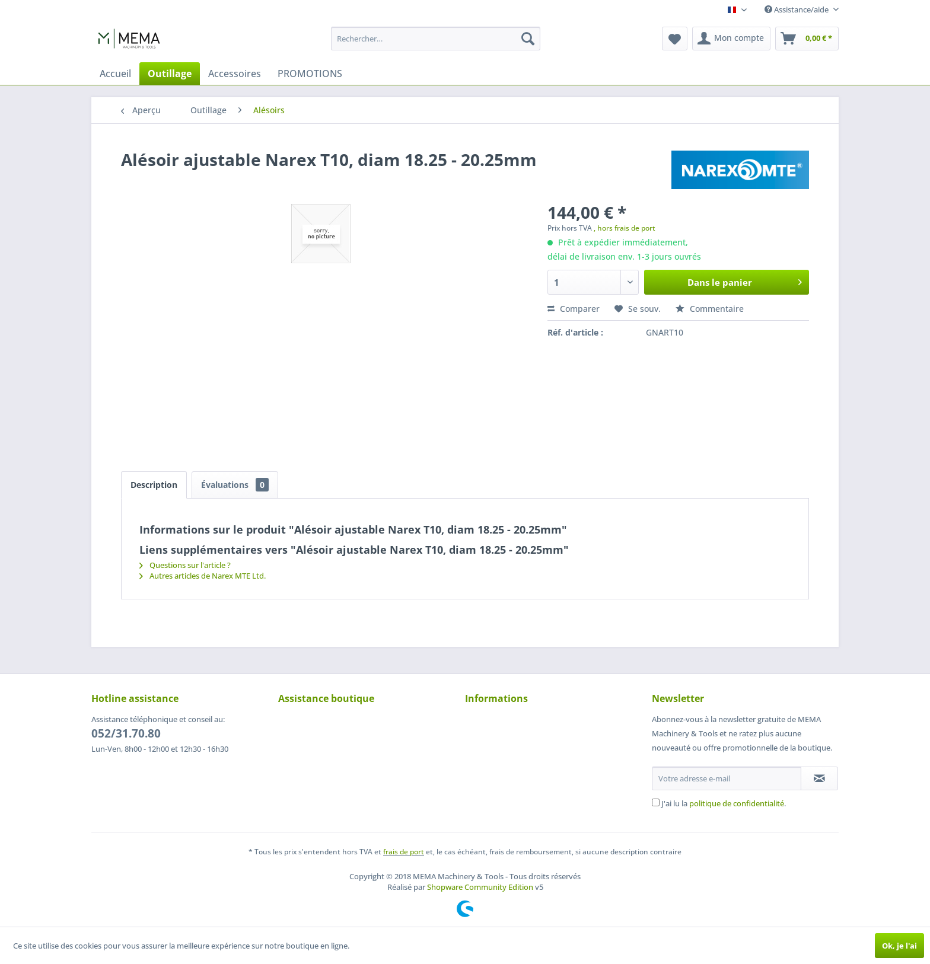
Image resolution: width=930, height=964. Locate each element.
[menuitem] (435, 38)
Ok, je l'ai (899, 945)
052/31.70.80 (126, 733)
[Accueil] (115, 73)
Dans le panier (744, 280)
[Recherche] (527, 38)
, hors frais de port (624, 228)
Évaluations (235, 484)
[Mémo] (674, 38)
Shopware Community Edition (480, 887)
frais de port (403, 852)
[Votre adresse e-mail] (726, 778)
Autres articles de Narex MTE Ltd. (202, 575)
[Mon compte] (731, 38)
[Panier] (807, 38)
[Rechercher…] (435, 38)
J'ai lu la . (723, 803)
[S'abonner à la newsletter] (819, 778)
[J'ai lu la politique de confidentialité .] (656, 802)
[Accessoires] (234, 73)
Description (153, 484)
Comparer (573, 308)
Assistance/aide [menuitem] (797, 9)
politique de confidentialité (736, 803)
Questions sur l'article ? (185, 565)
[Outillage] (169, 73)
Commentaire (710, 308)
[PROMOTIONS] (310, 73)
